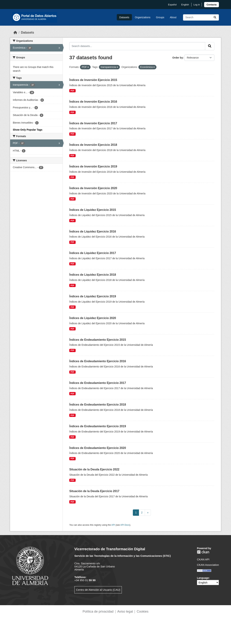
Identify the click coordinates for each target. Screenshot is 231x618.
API (113, 525)
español (172, 4)
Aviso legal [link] (125, 611)
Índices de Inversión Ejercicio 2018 (93, 144)
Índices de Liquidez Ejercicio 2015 (92, 209)
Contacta (211, 4)
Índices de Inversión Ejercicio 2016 (93, 101)
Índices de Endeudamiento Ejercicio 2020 (97, 447)
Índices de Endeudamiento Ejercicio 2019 (97, 426)
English (185, 4)
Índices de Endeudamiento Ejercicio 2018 (97, 404)
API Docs (125, 525)
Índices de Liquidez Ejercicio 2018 (92, 274)
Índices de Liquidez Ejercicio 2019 (92, 296)
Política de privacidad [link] (98, 611)
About (173, 17)
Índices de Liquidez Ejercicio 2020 (92, 318)
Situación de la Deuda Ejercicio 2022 (94, 469)
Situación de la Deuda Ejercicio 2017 (94, 491)
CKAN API (203, 559)
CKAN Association (208, 564)
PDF (72, 91)
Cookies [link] (142, 611)
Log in (196, 4)
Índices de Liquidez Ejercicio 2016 (92, 231)
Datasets (124, 17)
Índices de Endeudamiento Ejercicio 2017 (97, 382)
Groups (160, 17)
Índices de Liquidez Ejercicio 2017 (92, 253)
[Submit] (215, 17)
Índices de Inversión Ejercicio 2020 (93, 188)
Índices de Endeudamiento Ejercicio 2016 (97, 361)
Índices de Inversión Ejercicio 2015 (93, 79)
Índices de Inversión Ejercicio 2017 (93, 123)
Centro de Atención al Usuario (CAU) (98, 589)
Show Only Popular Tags (27, 129)
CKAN (203, 552)
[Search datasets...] (201, 17)
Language (203, 577)
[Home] (15, 32)
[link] (211, 4)
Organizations (142, 17)
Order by (177, 57)
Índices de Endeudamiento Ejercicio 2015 (97, 339)
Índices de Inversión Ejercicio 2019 (93, 166)
